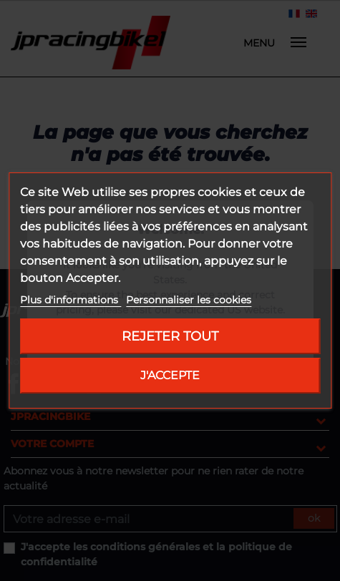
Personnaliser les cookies (188, 299)
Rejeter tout (170, 336)
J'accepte (170, 375)
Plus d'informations (70, 299)
